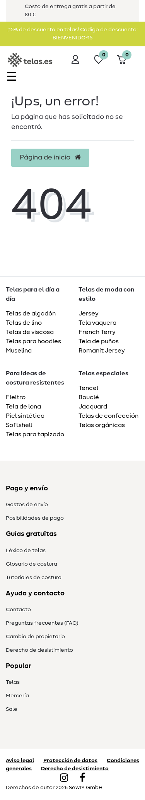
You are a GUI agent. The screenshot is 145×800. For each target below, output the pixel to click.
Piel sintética (25, 416)
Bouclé (88, 397)
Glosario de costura (31, 564)
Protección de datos (70, 760)
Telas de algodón (31, 313)
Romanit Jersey (101, 350)
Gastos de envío (27, 504)
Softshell (19, 425)
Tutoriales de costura (33, 577)
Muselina (19, 350)
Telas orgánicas (101, 425)
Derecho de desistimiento (39, 650)
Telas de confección (108, 416)
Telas (13, 682)
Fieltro (16, 397)
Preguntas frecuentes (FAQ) (42, 623)
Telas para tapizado (35, 434)
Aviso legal (20, 760)
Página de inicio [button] (50, 157)
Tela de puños (98, 341)
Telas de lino (24, 323)
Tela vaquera (97, 323)
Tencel (88, 388)
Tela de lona (23, 406)
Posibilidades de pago (35, 518)
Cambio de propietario (35, 636)
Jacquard (92, 406)
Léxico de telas (26, 550)
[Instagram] (64, 778)
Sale (11, 709)
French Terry (97, 332)
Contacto (18, 609)
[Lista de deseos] (98, 59)
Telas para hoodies (33, 341)
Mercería (17, 695)
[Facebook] (82, 778)
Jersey (88, 313)
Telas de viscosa (30, 332)
